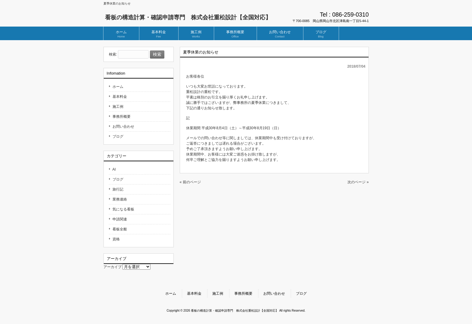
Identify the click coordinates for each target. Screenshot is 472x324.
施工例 (117, 106)
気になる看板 (123, 209)
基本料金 (119, 97)
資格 (116, 239)
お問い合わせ (123, 126)
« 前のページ (190, 182)
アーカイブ (112, 267)
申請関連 (119, 219)
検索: (113, 55)
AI (114, 169)
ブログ (117, 136)
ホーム (117, 87)
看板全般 (119, 229)
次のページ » (358, 182)
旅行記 (117, 189)
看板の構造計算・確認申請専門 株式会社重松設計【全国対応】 (188, 17)
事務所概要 (121, 116)
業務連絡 (119, 199)
